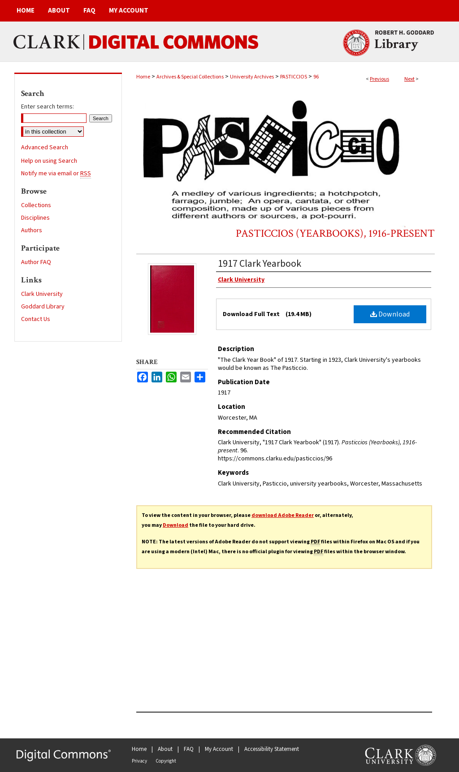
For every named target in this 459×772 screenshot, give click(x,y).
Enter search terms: (47, 106)
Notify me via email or (56, 173)
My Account (219, 749)
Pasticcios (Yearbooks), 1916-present (335, 233)
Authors (31, 230)
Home (143, 77)
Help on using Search (49, 160)
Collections (36, 205)
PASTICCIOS (293, 77)
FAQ (189, 749)
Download (390, 314)
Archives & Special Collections (190, 77)
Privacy (139, 761)
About (165, 749)
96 (316, 77)
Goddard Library (43, 306)
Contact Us (35, 319)
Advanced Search (44, 147)
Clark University (42, 294)
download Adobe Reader (282, 515)
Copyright (166, 761)
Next (409, 79)
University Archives (252, 77)
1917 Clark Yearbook (259, 263)
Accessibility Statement (271, 749)
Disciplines (35, 217)
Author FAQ (36, 262)
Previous (379, 79)
